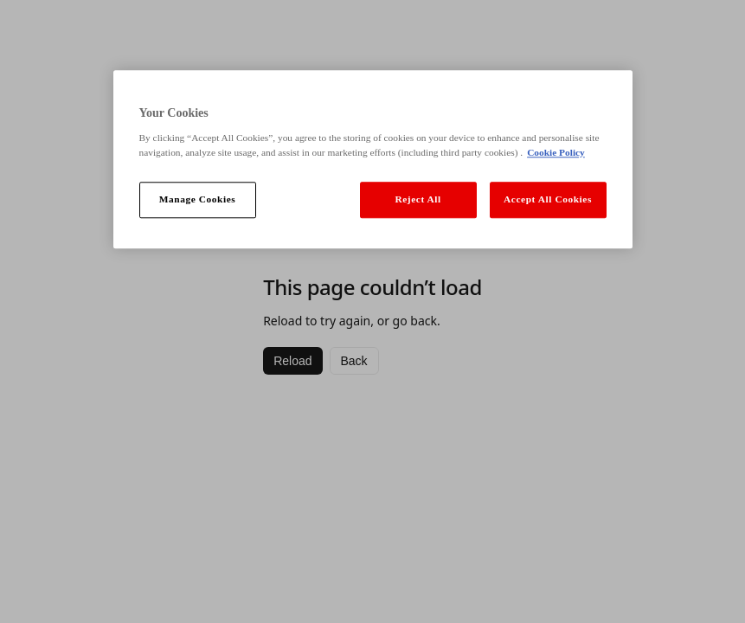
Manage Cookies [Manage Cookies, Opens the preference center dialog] (197, 199)
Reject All (417, 199)
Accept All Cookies (548, 199)
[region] (373, 159)
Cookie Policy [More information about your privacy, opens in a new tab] (556, 152)
